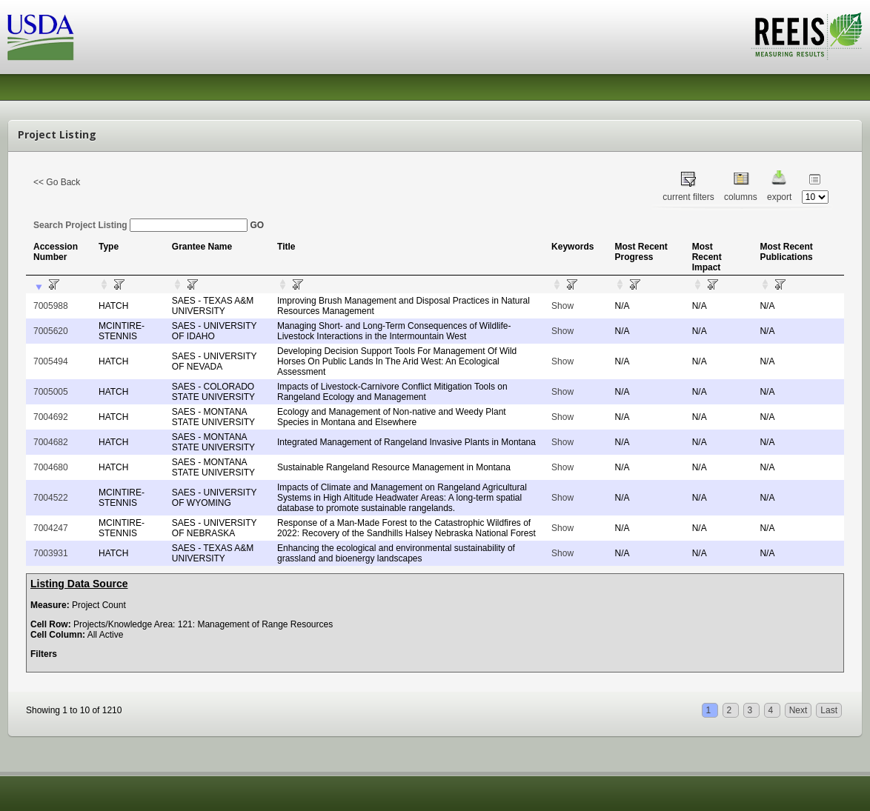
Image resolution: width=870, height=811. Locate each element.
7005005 (50, 392)
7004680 (50, 467)
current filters (688, 197)
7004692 (50, 417)
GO (257, 225)
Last (828, 710)
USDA (40, 37)
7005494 (50, 361)
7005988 (50, 306)
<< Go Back (56, 182)
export (779, 197)
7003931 (50, 553)
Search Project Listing (140, 225)
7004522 (50, 498)
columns (740, 197)
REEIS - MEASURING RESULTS (807, 36)
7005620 (50, 331)
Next (798, 710)
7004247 (50, 528)
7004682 (50, 442)
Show (562, 306)
